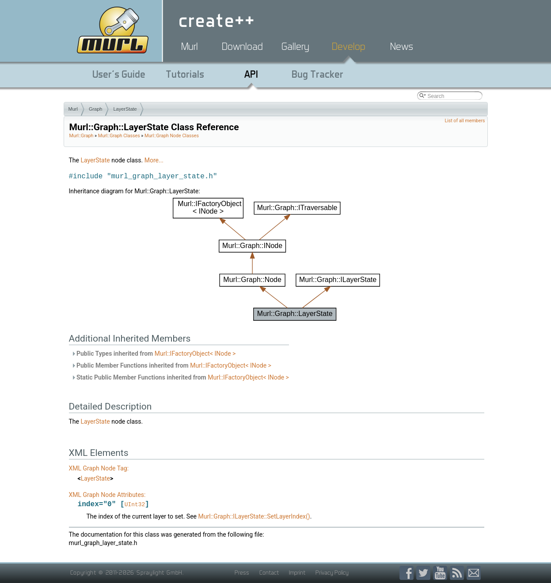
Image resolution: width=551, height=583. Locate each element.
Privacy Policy (332, 572)
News (401, 46)
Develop (348, 46)
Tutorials (185, 74)
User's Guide (118, 74)
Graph (96, 109)
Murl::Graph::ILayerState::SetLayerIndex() (254, 516)
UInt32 (135, 505)
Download (242, 46)
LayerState (125, 109)
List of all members (465, 121)
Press (242, 572)
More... (153, 160)
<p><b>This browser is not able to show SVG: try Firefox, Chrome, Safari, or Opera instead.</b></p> (276, 259)
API (251, 74)
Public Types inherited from (153, 353)
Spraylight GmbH (159, 572)
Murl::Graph (81, 136)
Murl (189, 46)
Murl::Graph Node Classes (171, 136)
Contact (269, 572)
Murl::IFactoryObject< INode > (195, 353)
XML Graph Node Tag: (99, 468)
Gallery (295, 46)
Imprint (297, 572)
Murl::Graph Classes (119, 136)
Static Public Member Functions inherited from (180, 377)
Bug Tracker (317, 74)
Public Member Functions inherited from (171, 365)
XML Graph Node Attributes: (107, 494)
